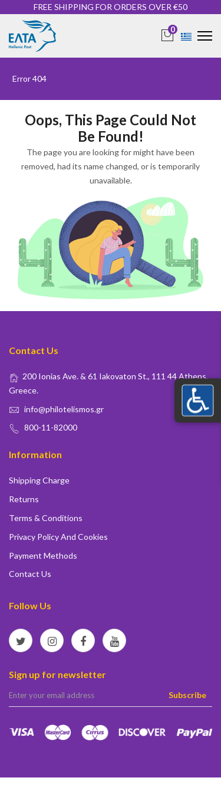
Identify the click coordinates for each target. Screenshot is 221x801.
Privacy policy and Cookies (58, 537)
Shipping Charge (39, 480)
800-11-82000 (50, 427)
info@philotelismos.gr (64, 409)
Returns (24, 499)
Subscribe (187, 695)
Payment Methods (43, 555)
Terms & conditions (46, 518)
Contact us (30, 574)
